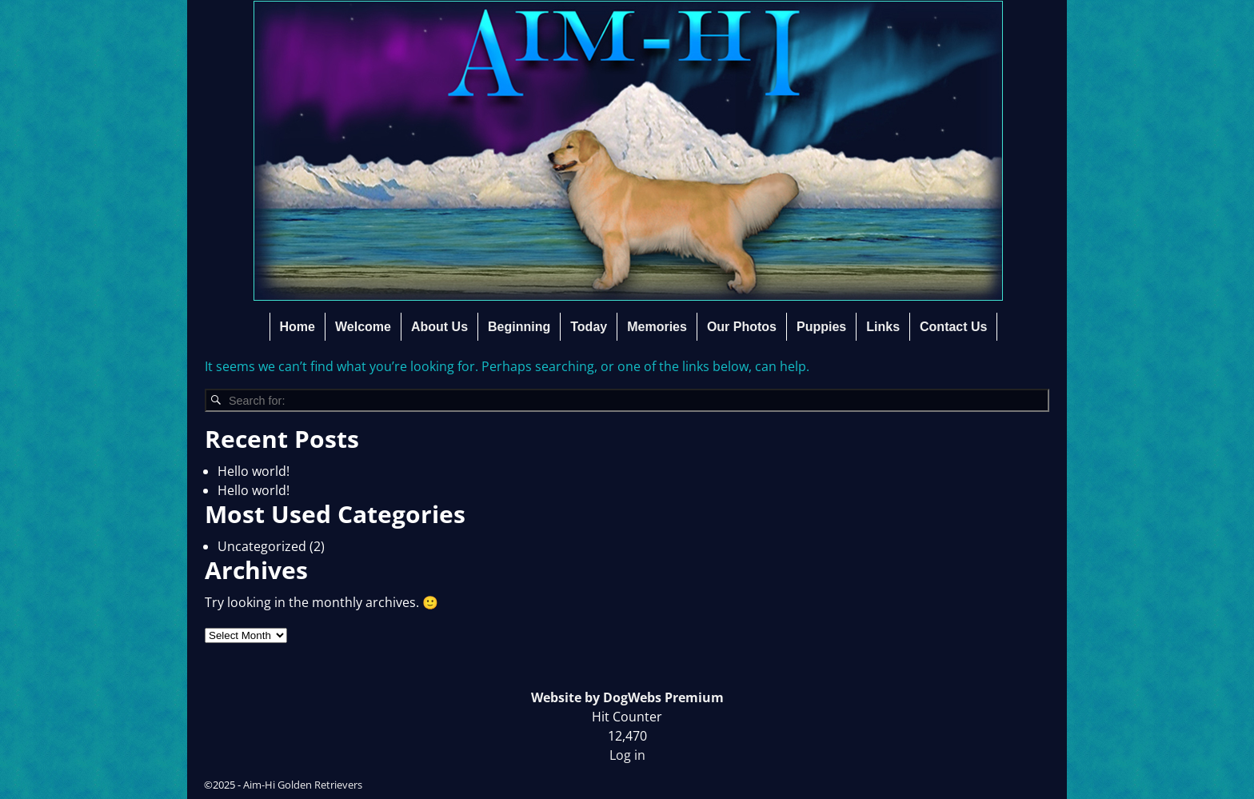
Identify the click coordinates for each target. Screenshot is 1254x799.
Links (883, 327)
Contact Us (953, 327)
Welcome (363, 327)
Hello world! (254, 471)
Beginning (519, 327)
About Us (439, 327)
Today (588, 327)
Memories (657, 327)
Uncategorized (262, 546)
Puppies (821, 327)
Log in (627, 755)
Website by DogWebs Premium (627, 697)
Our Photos (742, 327)
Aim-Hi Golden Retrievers (302, 784)
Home (297, 327)
